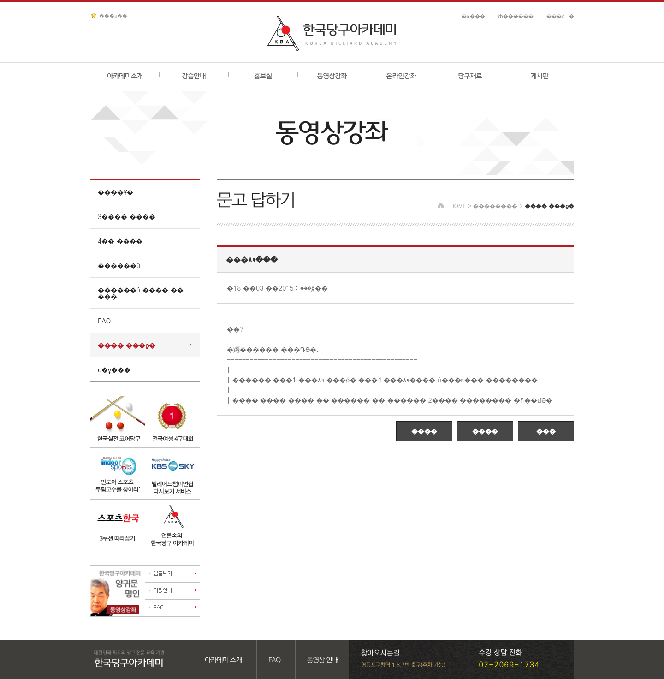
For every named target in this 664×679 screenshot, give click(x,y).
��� (546, 430)
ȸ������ (516, 15)
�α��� (473, 15)
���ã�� (113, 15)
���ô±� (560, 15)
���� (424, 430)
